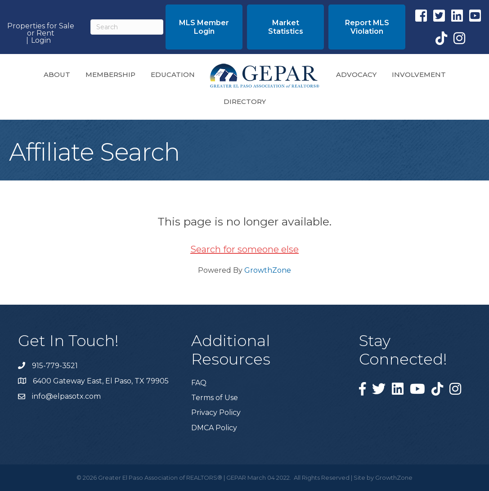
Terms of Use (214, 397)
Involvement (419, 74)
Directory (245, 101)
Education (173, 74)
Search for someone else (244, 249)
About (57, 74)
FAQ (198, 382)
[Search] (126, 27)
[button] (204, 27)
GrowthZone (267, 270)
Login (41, 40)
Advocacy (356, 74)
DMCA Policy (214, 427)
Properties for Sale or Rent (40, 30)
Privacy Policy (216, 412)
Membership (110, 74)
